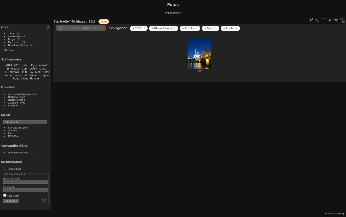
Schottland (13, 68)
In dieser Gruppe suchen (84, 28)
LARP (33, 68)
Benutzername (11, 178)
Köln (104, 21)
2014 (9, 65)
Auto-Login (11, 195)
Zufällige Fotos (16, 102)
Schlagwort (81, 21)
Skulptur (44, 75)
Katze (33, 75)
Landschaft (14, 36)
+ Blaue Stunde (164, 28)
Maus (24, 78)
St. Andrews (11, 72)
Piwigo (341, 213)
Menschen (14, 42)
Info (10, 133)
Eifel (46, 72)
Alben (6, 26)
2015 (17, 65)
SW (31, 72)
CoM (25, 68)
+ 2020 (139, 28)
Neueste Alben (16, 99)
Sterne (8, 75)
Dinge (11, 39)
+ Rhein (230, 28)
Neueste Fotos (16, 96)
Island (42, 68)
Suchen (12, 130)
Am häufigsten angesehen (23, 93)
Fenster (35, 78)
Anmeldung (14, 168)
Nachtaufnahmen (18, 44)
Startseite (61, 21)
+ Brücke (190, 28)
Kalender (13, 105)
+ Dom (210, 28)
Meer (38, 72)
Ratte (16, 78)
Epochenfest (39, 65)
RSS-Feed (14, 136)
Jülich (25, 65)
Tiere (11, 33)
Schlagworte (15, 127)
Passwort (8, 186)
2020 (24, 72)
